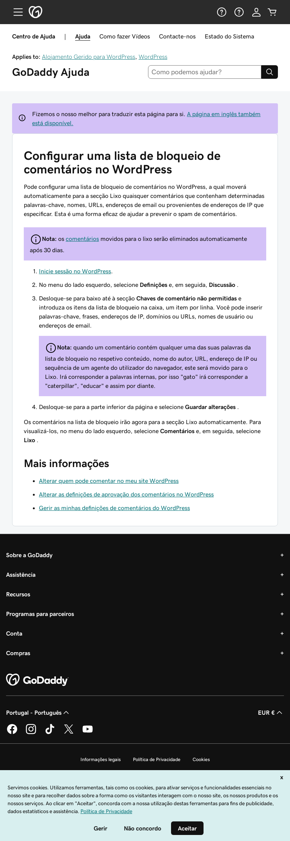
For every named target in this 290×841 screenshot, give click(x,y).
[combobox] (204, 72)
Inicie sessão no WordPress (75, 271)
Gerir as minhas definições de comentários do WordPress (114, 508)
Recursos (18, 594)
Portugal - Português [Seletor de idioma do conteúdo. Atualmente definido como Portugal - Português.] (38, 712)
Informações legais (100, 759)
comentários (82, 239)
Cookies (201, 759)
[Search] (269, 72)
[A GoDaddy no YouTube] (88, 733)
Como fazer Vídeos (124, 36)
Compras (18, 653)
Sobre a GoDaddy (29, 555)
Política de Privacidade (156, 759)
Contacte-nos (177, 36)
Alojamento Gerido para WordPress (88, 57)
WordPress (153, 57)
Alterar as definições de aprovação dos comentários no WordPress (126, 494)
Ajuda (82, 36)
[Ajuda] (220, 12)
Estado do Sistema (229, 36)
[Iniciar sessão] (256, 12)
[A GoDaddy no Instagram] (31, 733)
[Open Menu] (15, 12)
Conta (14, 633)
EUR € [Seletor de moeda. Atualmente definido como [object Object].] (271, 712)
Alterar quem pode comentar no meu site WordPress (109, 481)
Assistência (20, 574)
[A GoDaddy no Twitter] (69, 733)
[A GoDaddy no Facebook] (12, 733)
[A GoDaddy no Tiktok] (50, 733)
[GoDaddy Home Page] (37, 680)
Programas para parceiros (40, 614)
